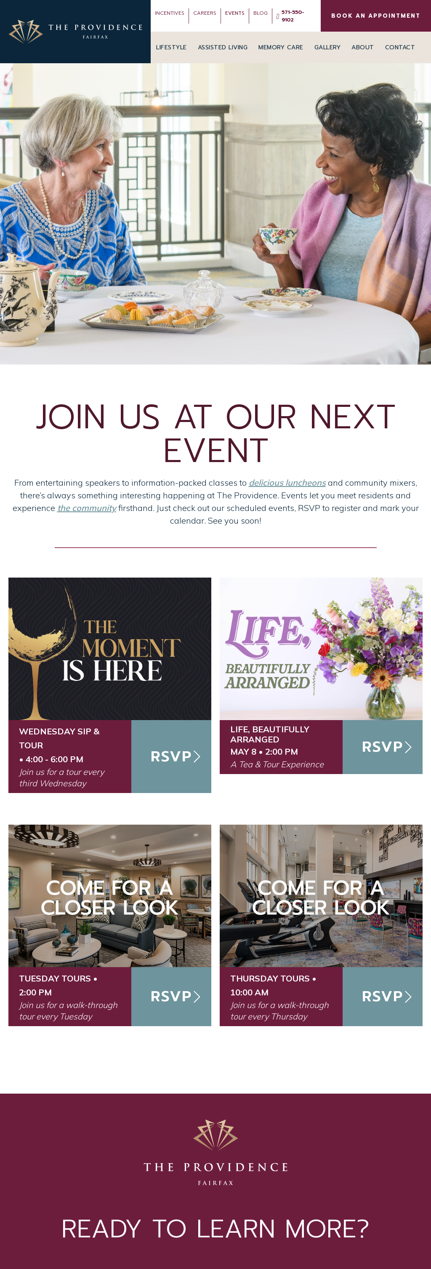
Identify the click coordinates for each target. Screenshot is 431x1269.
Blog (260, 13)
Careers (204, 13)
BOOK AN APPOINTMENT (375, 16)
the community (86, 508)
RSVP (171, 756)
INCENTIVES (169, 13)
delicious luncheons (287, 482)
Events (235, 13)
